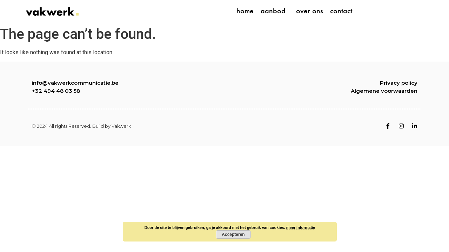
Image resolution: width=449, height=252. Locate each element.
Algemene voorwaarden (384, 91)
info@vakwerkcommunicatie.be (75, 82)
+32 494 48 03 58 (56, 91)
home (245, 11)
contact (341, 11)
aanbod (275, 11)
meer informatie (300, 227)
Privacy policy (398, 82)
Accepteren (233, 234)
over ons (309, 11)
